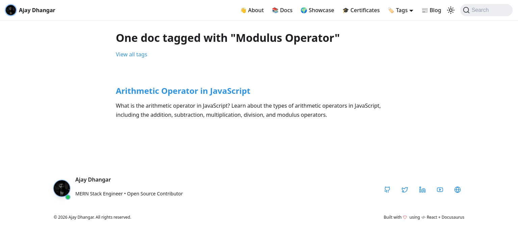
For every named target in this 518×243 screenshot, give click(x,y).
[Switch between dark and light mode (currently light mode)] (450, 10)
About (252, 10)
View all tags (131, 54)
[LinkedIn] (422, 189)
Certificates (361, 10)
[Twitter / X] (405, 189)
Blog (431, 10)
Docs (282, 10)
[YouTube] (440, 189)
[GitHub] (387, 189)
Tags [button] (398, 10)
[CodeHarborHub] (457, 189)
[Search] (486, 10)
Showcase (317, 10)
